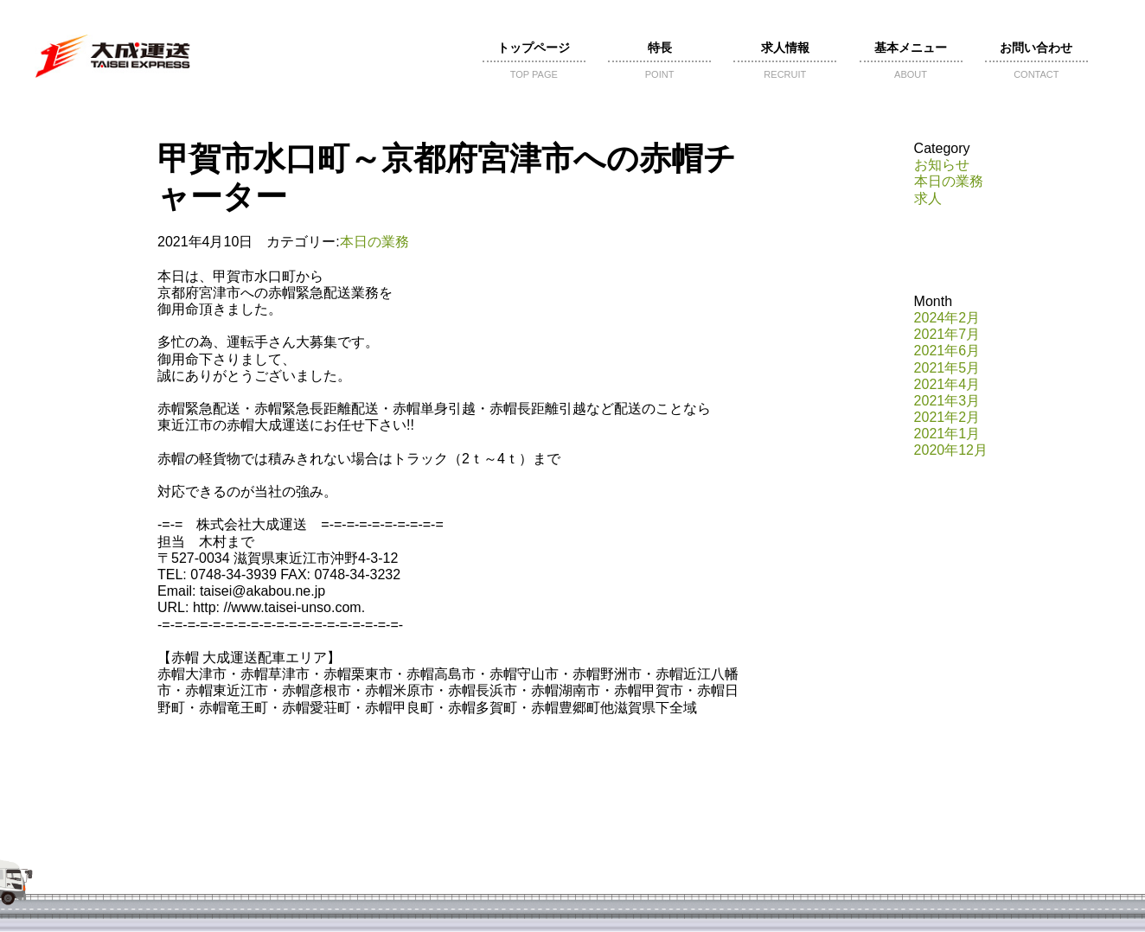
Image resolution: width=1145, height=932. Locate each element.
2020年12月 (951, 450)
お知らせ (941, 164)
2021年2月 (947, 417)
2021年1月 (947, 433)
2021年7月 (947, 334)
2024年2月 (947, 317)
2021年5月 (947, 368)
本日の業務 (374, 241)
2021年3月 (947, 400)
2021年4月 (947, 384)
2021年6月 (947, 350)
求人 (928, 198)
